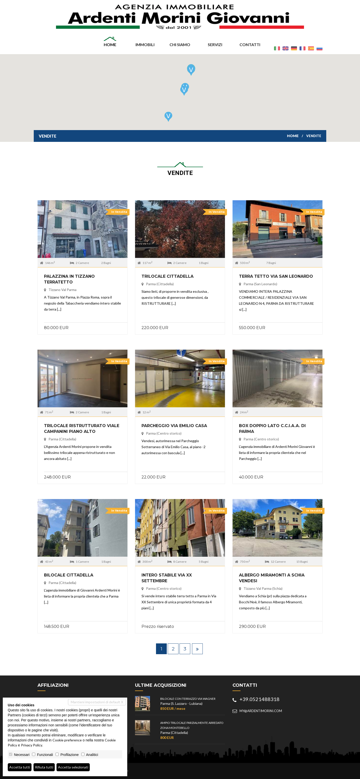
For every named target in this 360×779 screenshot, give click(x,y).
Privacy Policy (31, 745)
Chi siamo (180, 44)
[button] (191, 71)
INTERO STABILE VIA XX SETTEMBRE (167, 578)
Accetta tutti (19, 767)
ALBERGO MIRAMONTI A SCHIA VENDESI (271, 578)
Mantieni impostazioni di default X (97, 702)
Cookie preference (67, 740)
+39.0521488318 (260, 699)
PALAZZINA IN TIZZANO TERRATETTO (69, 279)
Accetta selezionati (73, 767)
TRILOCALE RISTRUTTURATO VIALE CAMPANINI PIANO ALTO (81, 428)
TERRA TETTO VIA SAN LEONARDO (276, 276)
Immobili (145, 44)
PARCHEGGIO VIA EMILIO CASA (174, 425)
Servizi (215, 44)
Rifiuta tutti (44, 767)
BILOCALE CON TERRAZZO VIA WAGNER (188, 699)
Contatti (250, 44)
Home (110, 44)
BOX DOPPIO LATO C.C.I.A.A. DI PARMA (272, 428)
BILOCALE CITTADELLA (68, 575)
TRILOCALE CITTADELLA (168, 276)
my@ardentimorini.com (261, 711)
